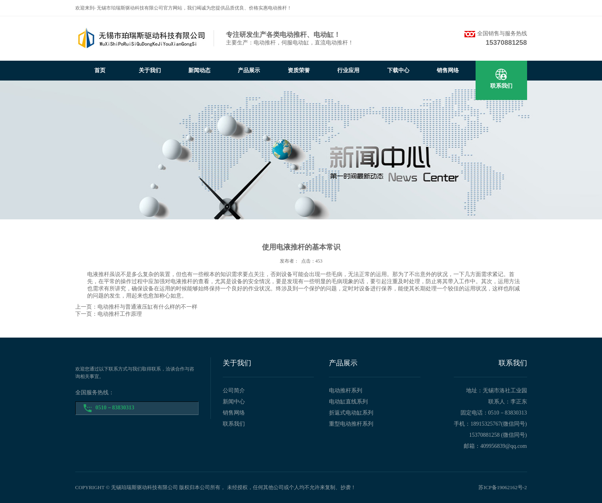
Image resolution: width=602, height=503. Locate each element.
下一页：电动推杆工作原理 (108, 314)
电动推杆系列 (345, 391)
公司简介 (234, 391)
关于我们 (150, 70)
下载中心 (398, 70)
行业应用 (348, 70)
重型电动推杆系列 (351, 424)
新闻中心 (234, 402)
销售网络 (448, 70)
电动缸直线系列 (348, 402)
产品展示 (249, 70)
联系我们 (501, 86)
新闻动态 (199, 70)
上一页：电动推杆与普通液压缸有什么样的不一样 (136, 307)
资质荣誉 (299, 70)
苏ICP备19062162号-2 (502, 487)
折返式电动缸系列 (351, 413)
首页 (99, 70)
